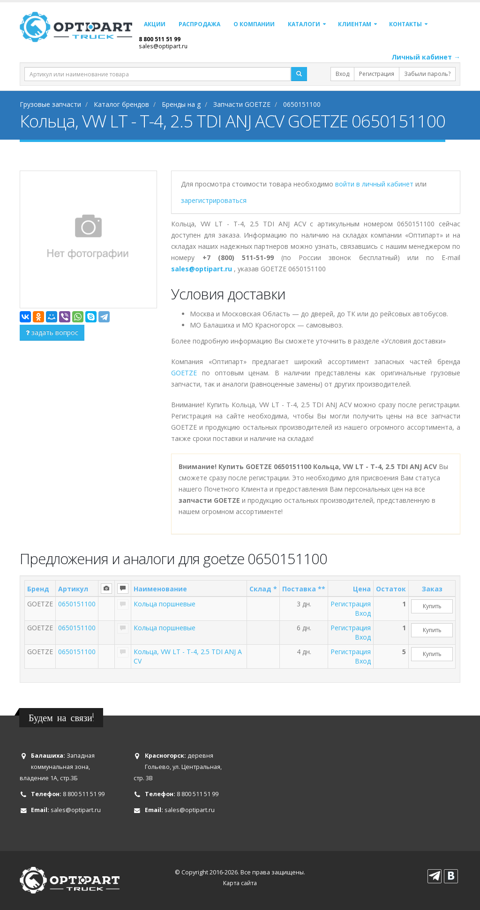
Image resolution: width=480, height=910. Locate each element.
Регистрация (376, 74)
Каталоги (304, 24)
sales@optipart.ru (163, 46)
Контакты (405, 24)
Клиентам (354, 24)
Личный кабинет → (425, 56)
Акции (154, 24)
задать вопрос (52, 332)
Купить (432, 606)
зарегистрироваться (214, 200)
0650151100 (77, 603)
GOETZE (184, 372)
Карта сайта (240, 883)
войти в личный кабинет (375, 183)
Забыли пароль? (427, 74)
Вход (342, 74)
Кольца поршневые (164, 603)
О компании (254, 24)
